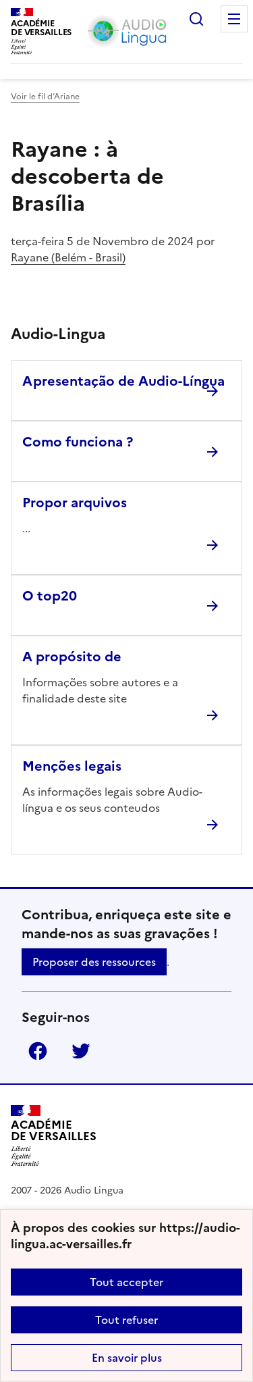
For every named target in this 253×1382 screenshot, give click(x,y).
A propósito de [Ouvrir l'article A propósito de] (71, 656)
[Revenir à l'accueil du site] (53, 1136)
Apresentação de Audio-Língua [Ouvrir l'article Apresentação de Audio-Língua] (123, 381)
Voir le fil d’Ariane (45, 97)
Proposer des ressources (94, 962)
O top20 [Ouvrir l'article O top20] (49, 596)
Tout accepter (126, 1282)
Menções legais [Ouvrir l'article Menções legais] (71, 766)
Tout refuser (126, 1320)
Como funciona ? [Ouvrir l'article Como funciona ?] (77, 442)
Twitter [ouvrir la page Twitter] (81, 1051)
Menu (234, 18)
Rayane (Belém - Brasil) (68, 257)
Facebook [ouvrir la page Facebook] (38, 1051)
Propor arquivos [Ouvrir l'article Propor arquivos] (74, 502)
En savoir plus (127, 1358)
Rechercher (196, 18)
